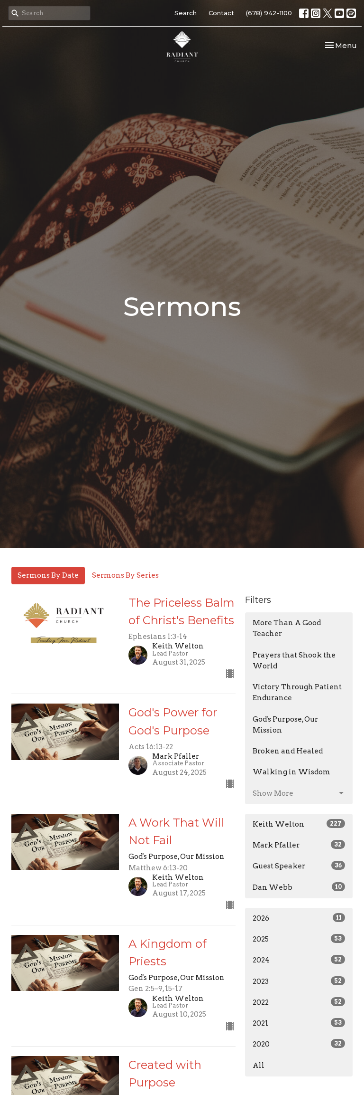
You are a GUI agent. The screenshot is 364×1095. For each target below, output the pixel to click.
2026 (299, 918)
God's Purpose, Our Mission (285, 724)
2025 (299, 938)
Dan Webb (299, 887)
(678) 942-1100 (269, 13)
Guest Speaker (299, 865)
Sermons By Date (48, 575)
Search (185, 13)
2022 (299, 1002)
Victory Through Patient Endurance (297, 692)
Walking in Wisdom (291, 772)
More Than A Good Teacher (287, 628)
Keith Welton (299, 823)
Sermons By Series (125, 575)
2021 (299, 1023)
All (258, 1065)
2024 (299, 959)
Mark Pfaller (299, 844)
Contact (221, 13)
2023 (299, 981)
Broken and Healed (288, 751)
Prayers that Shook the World (294, 660)
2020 (299, 1043)
